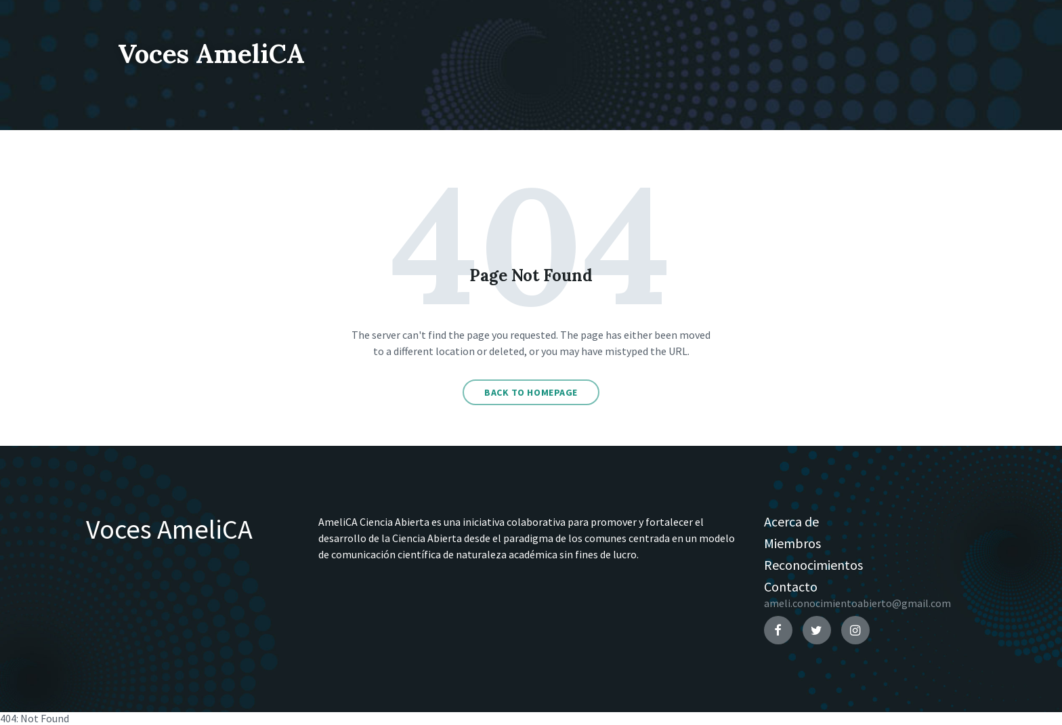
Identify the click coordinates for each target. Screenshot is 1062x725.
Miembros (792, 543)
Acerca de (791, 521)
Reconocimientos (813, 564)
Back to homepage (531, 392)
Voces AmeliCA (236, 51)
